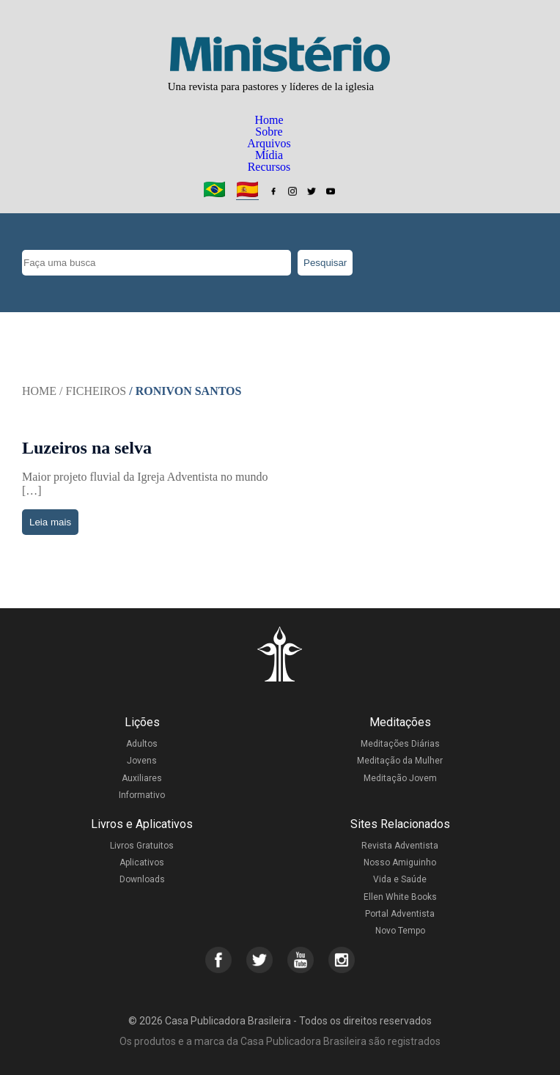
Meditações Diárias (400, 744)
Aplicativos (141, 862)
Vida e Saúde (400, 879)
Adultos (142, 744)
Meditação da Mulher (400, 761)
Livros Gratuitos (142, 846)
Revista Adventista (399, 846)
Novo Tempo (400, 931)
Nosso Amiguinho (400, 862)
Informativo (142, 795)
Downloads (142, 879)
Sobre (268, 131)
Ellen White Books (400, 897)
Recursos (269, 166)
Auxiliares (142, 778)
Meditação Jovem (400, 778)
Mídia (269, 155)
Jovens (142, 761)
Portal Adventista (400, 914)
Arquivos (269, 143)
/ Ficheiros (92, 391)
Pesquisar (325, 262)
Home (268, 120)
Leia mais (50, 522)
